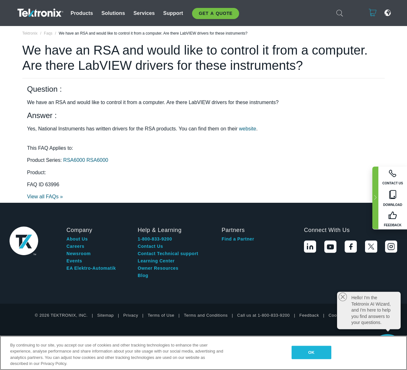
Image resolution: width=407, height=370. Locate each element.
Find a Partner (238, 238)
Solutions (113, 13)
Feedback (309, 315)
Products (82, 13)
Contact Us (150, 246)
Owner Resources (158, 268)
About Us (77, 238)
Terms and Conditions (206, 315)
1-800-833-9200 (155, 238)
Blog (143, 275)
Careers (75, 246)
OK (311, 352)
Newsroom (78, 253)
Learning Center (156, 260)
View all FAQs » (45, 196)
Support (173, 13)
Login (353, 12)
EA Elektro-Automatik (91, 268)
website (247, 128)
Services (144, 13)
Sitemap (105, 315)
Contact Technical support (168, 253)
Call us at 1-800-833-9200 (263, 315)
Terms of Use (161, 315)
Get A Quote (215, 13)
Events (74, 260)
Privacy (130, 315)
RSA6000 (74, 160)
